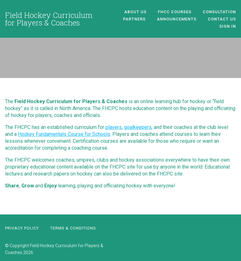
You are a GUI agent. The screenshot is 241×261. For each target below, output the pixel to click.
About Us (135, 11)
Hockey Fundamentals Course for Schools (64, 134)
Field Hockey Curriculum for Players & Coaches (49, 18)
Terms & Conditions (73, 228)
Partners (134, 19)
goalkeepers (138, 127)
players (113, 127)
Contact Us (222, 19)
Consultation (219, 11)
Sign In (227, 26)
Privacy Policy (22, 228)
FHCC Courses (174, 11)
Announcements (176, 19)
